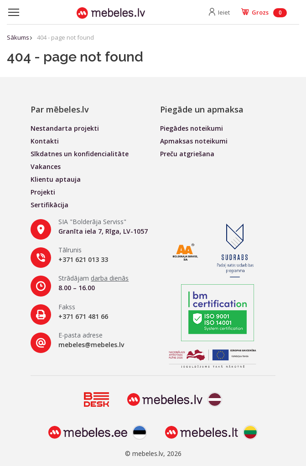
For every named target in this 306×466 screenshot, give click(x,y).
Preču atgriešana (187, 153)
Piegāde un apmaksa (202, 109)
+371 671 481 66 (83, 316)
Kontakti (45, 141)
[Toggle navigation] (14, 12)
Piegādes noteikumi (191, 128)
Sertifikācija (49, 204)
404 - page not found (65, 37)
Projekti (43, 192)
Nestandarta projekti (65, 128)
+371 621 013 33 (83, 259)
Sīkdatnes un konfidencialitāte (80, 153)
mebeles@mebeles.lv (91, 344)
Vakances (46, 166)
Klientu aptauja (56, 179)
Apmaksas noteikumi (194, 141)
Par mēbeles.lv (60, 109)
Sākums (18, 37)
